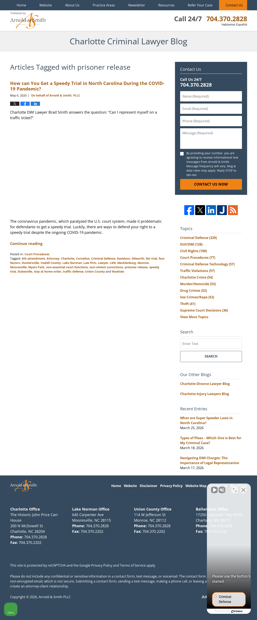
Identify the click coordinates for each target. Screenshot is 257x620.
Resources (166, 5)
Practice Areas (104, 5)
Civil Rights (193, 251)
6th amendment (33, 258)
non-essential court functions (67, 267)
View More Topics (194, 317)
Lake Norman (72, 263)
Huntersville (30, 263)
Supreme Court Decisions (204, 310)
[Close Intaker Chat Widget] (243, 488)
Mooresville (18, 267)
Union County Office (152, 509)
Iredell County (51, 263)
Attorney (53, 258)
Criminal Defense (103, 258)
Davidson (123, 258)
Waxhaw (118, 271)
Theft (187, 303)
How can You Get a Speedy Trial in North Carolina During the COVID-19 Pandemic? (87, 86)
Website (45, 5)
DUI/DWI (191, 244)
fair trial (151, 258)
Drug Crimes (193, 290)
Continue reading (26, 243)
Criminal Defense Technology (207, 264)
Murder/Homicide (198, 284)
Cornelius (82, 258)
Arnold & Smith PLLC (55, 597)
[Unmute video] (184, 488)
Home (21, 5)
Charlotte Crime (196, 277)
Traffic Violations (197, 270)
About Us (72, 5)
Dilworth (138, 258)
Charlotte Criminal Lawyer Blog (28, 20)
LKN (113, 263)
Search (211, 356)
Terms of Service (133, 565)
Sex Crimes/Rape (197, 297)
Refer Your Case (200, 5)
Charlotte (67, 258)
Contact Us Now (211, 184)
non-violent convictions (106, 267)
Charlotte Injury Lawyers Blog (204, 394)
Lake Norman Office (90, 509)
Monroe (143, 263)
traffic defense (73, 271)
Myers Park (36, 267)
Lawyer (103, 263)
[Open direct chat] (234, 488)
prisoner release (136, 267)
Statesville (25, 271)
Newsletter (136, 5)
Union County (95, 271)
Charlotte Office (25, 509)
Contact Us (234, 5)
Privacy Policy (171, 486)
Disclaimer (148, 486)
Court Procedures (37, 254)
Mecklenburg (126, 263)
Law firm (89, 263)
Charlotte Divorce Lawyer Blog (205, 383)
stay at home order (47, 271)
